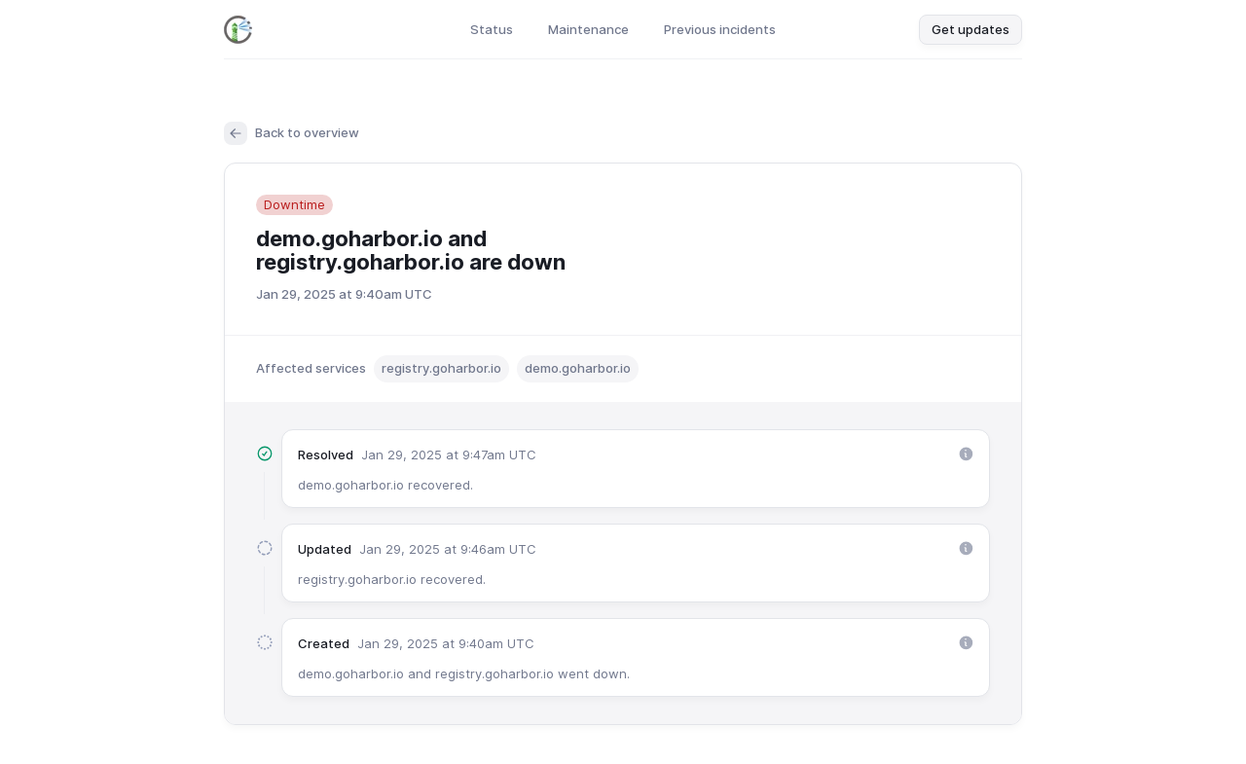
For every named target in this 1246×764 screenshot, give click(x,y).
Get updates (970, 29)
